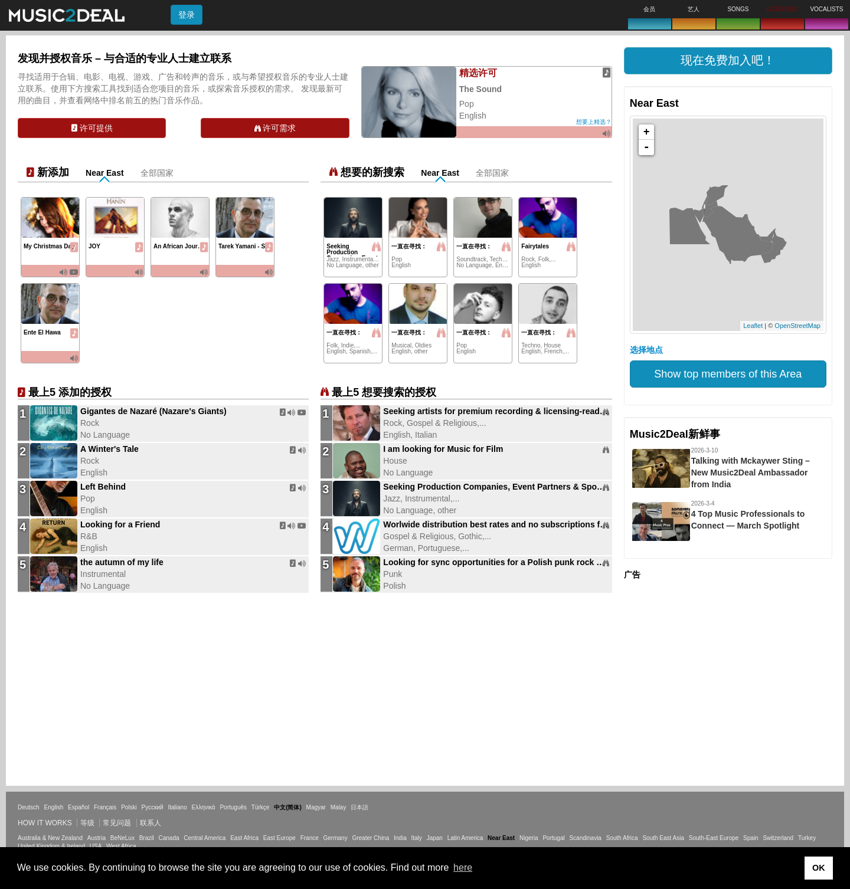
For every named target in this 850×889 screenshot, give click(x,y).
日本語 (359, 807)
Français (105, 807)
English (53, 807)
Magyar (316, 807)
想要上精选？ (594, 122)
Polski (129, 807)
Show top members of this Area (728, 374)
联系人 (150, 823)
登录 (186, 14)
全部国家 (157, 173)
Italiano (177, 807)
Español (78, 807)
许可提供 (92, 128)
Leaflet (753, 325)
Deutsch (29, 807)
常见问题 (117, 823)
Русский (153, 807)
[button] (728, 60)
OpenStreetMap (797, 325)
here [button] (462, 867)
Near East (105, 173)
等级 (87, 823)
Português (233, 807)
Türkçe (260, 807)
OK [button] (818, 867)
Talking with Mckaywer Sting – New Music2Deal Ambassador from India (750, 472)
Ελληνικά (203, 807)
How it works (45, 823)
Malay (338, 807)
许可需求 (275, 128)
